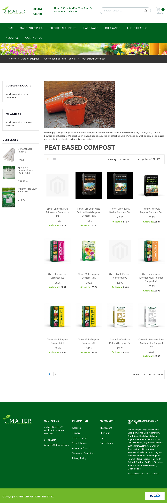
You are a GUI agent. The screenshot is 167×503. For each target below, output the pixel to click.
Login (102, 438)
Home (12, 58)
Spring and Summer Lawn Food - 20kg (25, 170)
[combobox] (127, 11)
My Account (106, 428)
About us (76, 428)
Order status (106, 443)
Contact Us (33, 38)
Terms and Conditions (83, 453)
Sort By (112, 159)
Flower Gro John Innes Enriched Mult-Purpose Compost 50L (88, 212)
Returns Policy (79, 438)
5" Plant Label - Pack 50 (25, 150)
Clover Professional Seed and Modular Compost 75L (151, 343)
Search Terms (79, 443)
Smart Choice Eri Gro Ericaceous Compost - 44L (57, 212)
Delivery (76, 433)
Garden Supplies (30, 58)
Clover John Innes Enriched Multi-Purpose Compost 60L (151, 277)
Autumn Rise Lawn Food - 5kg (27, 190)
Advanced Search (81, 448)
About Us (12, 38)
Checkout (105, 433)
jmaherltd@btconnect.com (56, 445)
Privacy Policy (79, 458)
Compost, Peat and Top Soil (60, 58)
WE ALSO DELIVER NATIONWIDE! (143, 473)
